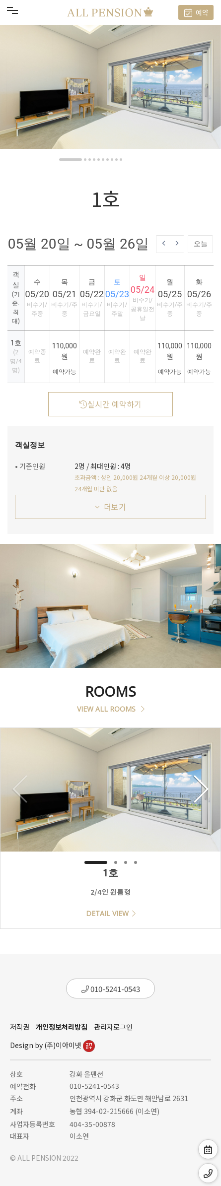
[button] (70, 159)
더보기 (110, 507)
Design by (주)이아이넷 (52, 1045)
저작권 (19, 1027)
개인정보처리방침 (61, 1027)
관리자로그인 (113, 1027)
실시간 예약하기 (110, 404)
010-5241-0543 (110, 989)
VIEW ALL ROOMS (111, 709)
